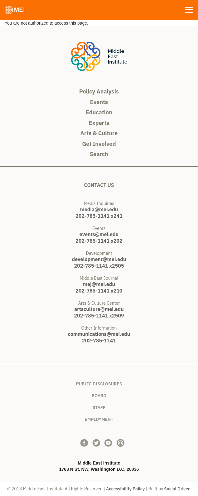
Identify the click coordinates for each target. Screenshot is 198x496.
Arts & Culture (99, 133)
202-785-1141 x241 (98, 216)
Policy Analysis (99, 91)
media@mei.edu (99, 209)
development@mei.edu (99, 259)
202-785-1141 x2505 (99, 266)
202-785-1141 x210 (98, 291)
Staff (99, 406)
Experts (99, 122)
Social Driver (177, 489)
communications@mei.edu (99, 334)
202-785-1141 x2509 (99, 315)
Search (99, 154)
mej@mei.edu (99, 284)
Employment (99, 418)
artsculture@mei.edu (99, 309)
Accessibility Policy (125, 489)
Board (99, 394)
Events (99, 102)
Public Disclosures (99, 382)
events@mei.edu (99, 234)
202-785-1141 (99, 340)
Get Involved (99, 143)
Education (99, 112)
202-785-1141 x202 (98, 241)
